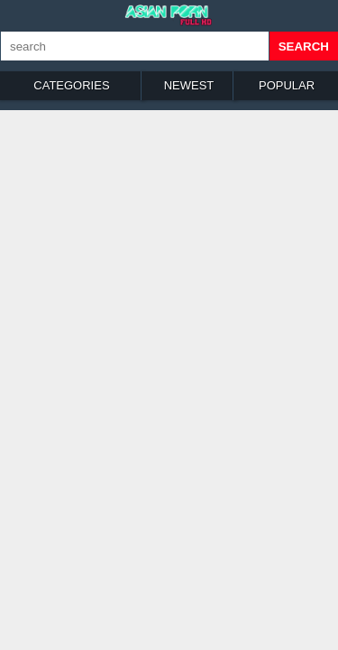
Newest (189, 85)
